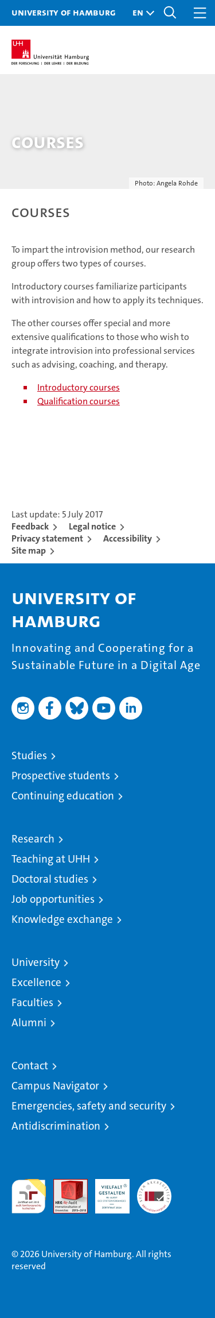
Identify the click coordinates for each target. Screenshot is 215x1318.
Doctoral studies (49, 879)
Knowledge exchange (62, 919)
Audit (64, 1185)
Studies (29, 755)
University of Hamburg (63, 12)
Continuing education (62, 796)
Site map (28, 550)
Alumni (28, 1022)
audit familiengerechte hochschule (28, 1196)
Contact (29, 1065)
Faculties (32, 1002)
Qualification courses (78, 401)
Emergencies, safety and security (88, 1106)
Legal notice (92, 526)
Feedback (30, 526)
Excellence (36, 982)
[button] (140, 13)
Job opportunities (53, 899)
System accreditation (154, 1191)
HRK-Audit (106, 1191)
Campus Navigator (55, 1086)
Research (32, 839)
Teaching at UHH (50, 859)
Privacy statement (47, 538)
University (35, 962)
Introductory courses (78, 387)
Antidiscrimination (55, 1126)
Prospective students (60, 775)
